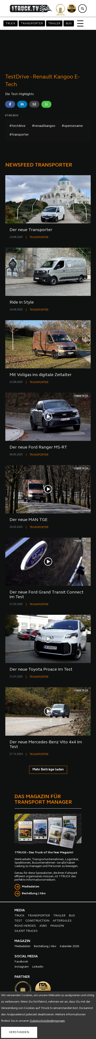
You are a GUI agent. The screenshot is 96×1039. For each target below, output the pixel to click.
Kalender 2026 (69, 946)
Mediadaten (30, 886)
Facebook (21, 961)
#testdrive (17, 126)
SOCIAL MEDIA (26, 956)
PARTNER (22, 977)
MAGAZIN (57, 926)
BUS (69, 23)
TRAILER (54, 23)
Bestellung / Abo (34, 893)
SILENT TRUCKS (26, 931)
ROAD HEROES (25, 926)
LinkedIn (37, 966)
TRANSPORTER (32, 23)
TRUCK (11, 23)
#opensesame (72, 126)
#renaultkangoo (43, 126)
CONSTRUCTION (37, 920)
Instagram (21, 966)
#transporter (19, 134)
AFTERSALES (62, 920)
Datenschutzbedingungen (47, 1021)
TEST (18, 920)
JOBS (43, 926)
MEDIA (19, 910)
